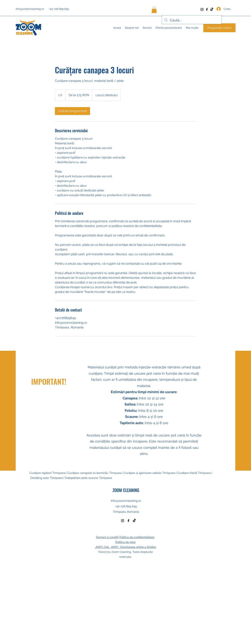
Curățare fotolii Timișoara (194, 473)
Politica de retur (125, 542)
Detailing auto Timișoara (46, 478)
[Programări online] (219, 27)
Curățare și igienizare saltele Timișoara (149, 473)
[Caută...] (191, 20)
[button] (154, 9)
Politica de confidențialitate (136, 537)
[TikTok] (212, 9)
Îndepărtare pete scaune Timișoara (88, 478)
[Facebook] (207, 9)
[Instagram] (202, 9)
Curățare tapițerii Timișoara (47, 473)
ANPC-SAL (103, 546)
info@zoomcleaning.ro (30, 8)
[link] (72, 111)
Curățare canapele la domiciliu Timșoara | (95, 473)
